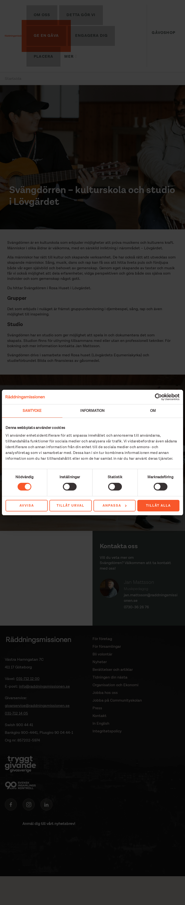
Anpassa (114, 505)
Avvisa (27, 505)
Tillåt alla (158, 505)
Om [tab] (153, 411)
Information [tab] (92, 411)
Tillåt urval (70, 505)
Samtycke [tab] (32, 411)
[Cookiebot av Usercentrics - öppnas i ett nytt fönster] (158, 397)
